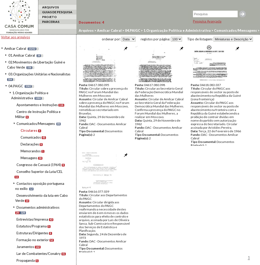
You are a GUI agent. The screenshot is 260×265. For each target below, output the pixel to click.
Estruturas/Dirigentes (32, 233)
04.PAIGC (15, 86)
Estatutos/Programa (32, 226)
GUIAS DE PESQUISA (57, 12)
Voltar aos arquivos (15, 37)
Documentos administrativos (38, 207)
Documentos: (91, 22)
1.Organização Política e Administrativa (177, 30)
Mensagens (29, 158)
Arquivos (86, 30)
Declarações (30, 144)
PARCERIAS (50, 22)
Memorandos (31, 151)
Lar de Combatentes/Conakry (39, 254)
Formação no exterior (33, 240)
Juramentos (25, 247)
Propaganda (26, 260)
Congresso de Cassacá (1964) (39, 165)
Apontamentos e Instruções (37, 105)
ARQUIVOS (50, 7)
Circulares (29, 130)
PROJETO (49, 17)
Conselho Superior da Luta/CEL (39, 172)
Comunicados (31, 137)
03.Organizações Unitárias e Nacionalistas (39, 74)
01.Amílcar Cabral (21, 55)
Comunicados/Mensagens (36, 124)
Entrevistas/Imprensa (32, 219)
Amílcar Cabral (15, 48)
